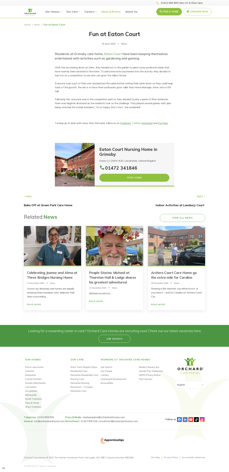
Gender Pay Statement (151, 371)
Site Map (155, 457)
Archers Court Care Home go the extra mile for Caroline (174, 275)
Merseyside (31, 394)
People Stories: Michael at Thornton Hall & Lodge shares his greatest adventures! (112, 277)
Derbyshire (30, 375)
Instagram (147, 123)
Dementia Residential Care (84, 375)
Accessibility (107, 383)
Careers (89, 11)
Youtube (190, 419)
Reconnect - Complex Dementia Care (81, 389)
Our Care (72, 11)
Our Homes (52, 11)
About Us (131, 11)
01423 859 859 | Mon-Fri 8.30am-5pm (182, 2)
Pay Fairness (145, 379)
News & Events (111, 11)
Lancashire (30, 387)
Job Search (106, 367)
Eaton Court (113, 54)
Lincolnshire (31, 390)
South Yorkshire (33, 398)
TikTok (196, 419)
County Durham (33, 379)
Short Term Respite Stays (83, 367)
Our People (106, 371)
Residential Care (78, 371)
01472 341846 (121, 168)
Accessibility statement (193, 457)
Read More (34, 304)
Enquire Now (199, 11)
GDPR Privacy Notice (149, 375)
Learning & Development (113, 379)
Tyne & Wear (32, 402)
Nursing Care (77, 379)
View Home (134, 177)
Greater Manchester (35, 383)
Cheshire (29, 371)
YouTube (163, 123)
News (37, 24)
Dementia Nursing (79, 383)
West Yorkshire (33, 406)
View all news (182, 218)
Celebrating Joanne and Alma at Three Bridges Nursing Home (52, 275)
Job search (114, 339)
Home (27, 24)
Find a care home (34, 367)
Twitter (136, 123)
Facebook (125, 123)
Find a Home (171, 11)
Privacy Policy (171, 457)
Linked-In (185, 419)
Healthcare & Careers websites (40, 466)
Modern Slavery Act (149, 367)
